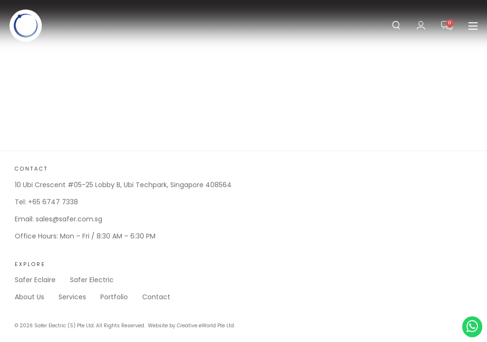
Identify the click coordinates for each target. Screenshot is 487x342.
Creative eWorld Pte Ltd (205, 325)
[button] (473, 26)
